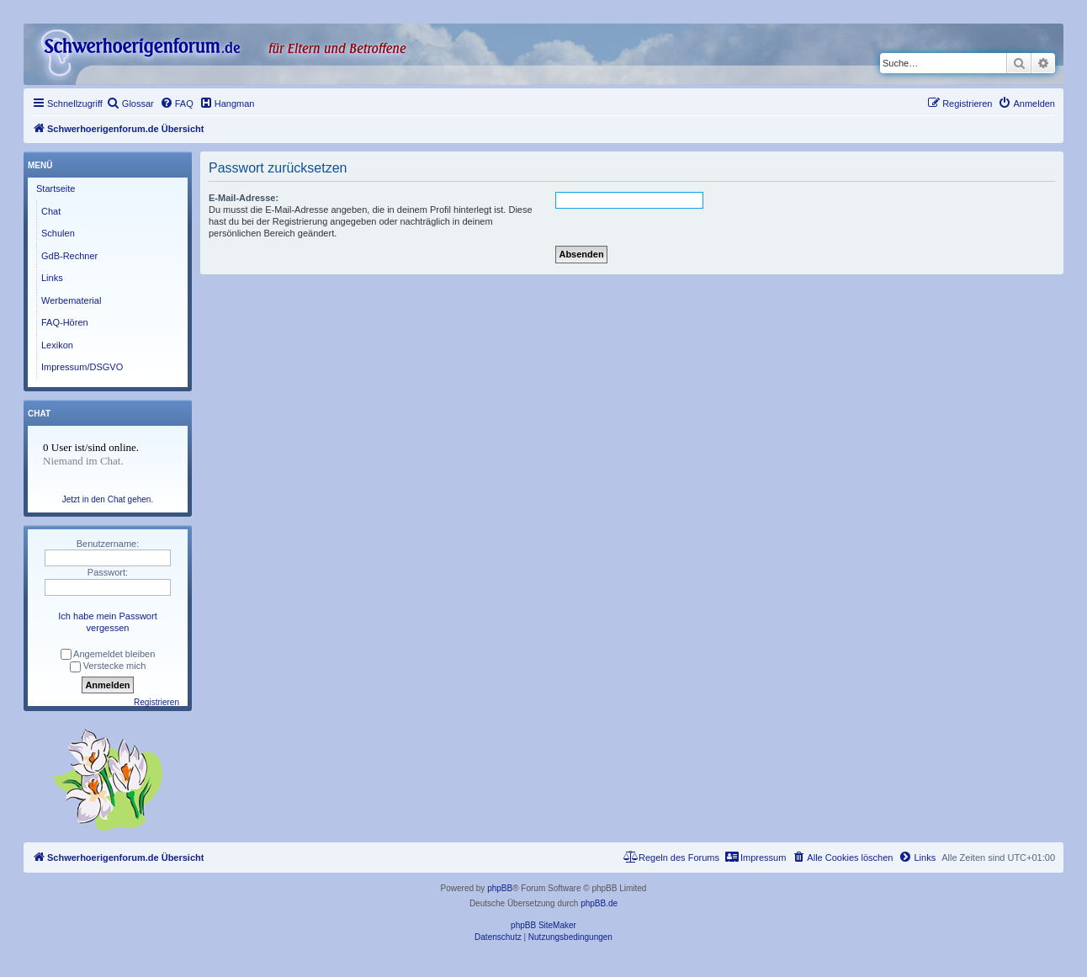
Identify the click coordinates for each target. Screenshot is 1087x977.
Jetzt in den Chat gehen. (107, 499)
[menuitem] (130, 103)
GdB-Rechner (69, 256)
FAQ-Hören (64, 322)
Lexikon (57, 345)
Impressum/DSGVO (82, 367)
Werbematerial (71, 300)
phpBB (499, 888)
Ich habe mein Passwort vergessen (107, 622)
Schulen (58, 233)
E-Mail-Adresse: (243, 198)
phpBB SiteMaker (543, 925)
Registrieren (156, 702)
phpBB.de (599, 903)
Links (52, 278)
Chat (51, 211)
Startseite (55, 188)
